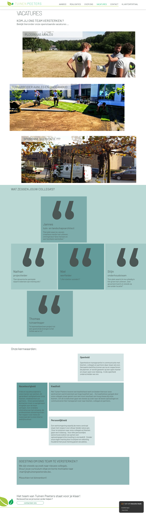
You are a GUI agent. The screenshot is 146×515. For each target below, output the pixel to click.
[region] (79, 54)
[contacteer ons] (30, 503)
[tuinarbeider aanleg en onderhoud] (79, 54)
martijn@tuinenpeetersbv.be (35, 471)
